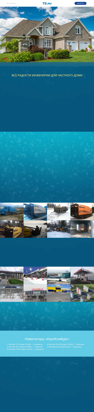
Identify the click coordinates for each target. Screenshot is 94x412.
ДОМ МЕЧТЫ (80, 3)
